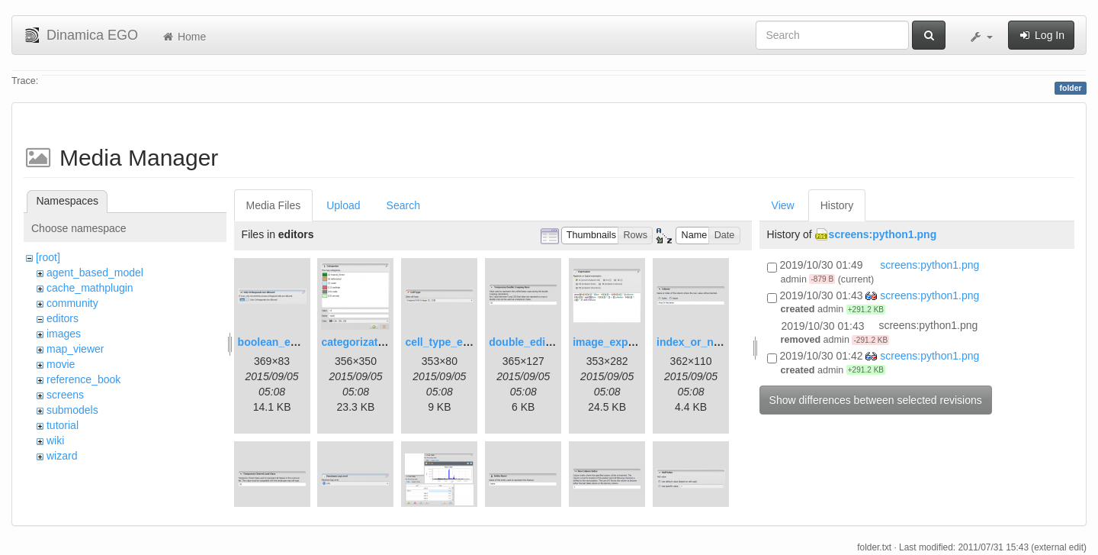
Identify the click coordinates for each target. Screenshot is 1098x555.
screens (65, 395)
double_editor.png (535, 342)
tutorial (63, 425)
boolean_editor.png (287, 342)
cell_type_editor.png (456, 342)
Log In (1041, 35)
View (783, 205)
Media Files (273, 205)
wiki (55, 440)
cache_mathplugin (90, 288)
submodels (72, 410)
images (64, 334)
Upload (343, 205)
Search (403, 205)
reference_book (83, 379)
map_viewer (75, 349)
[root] (48, 257)
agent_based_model (95, 272)
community (72, 303)
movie (61, 364)
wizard (62, 456)
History (837, 205)
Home (183, 37)
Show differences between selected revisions (875, 400)
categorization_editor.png (386, 342)
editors (63, 318)
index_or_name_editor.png (724, 342)
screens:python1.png (883, 234)
